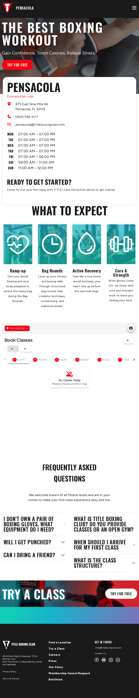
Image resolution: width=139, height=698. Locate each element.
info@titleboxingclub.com (108, 648)
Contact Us (100, 653)
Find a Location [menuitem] (60, 642)
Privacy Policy (10, 671)
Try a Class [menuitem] (57, 648)
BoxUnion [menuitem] (55, 679)
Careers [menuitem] (54, 654)
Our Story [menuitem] (56, 667)
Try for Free (17, 64)
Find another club (20, 96)
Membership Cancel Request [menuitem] (69, 673)
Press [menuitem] (53, 661)
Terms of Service (11, 678)
